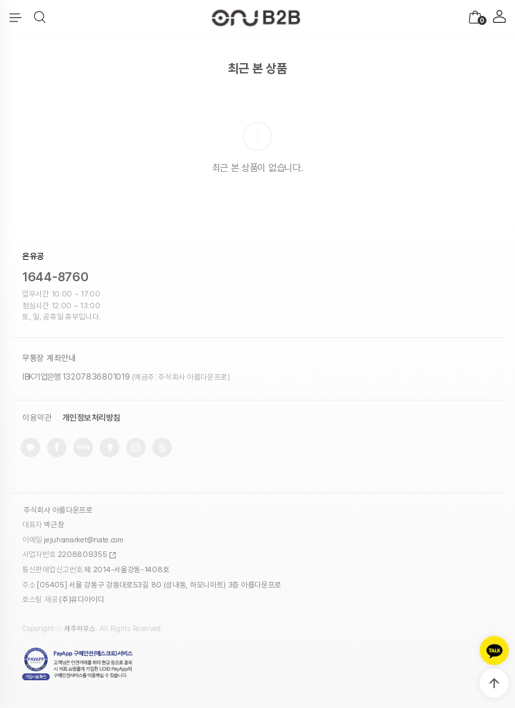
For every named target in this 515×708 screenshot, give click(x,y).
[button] (40, 17)
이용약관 (36, 418)
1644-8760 (55, 276)
